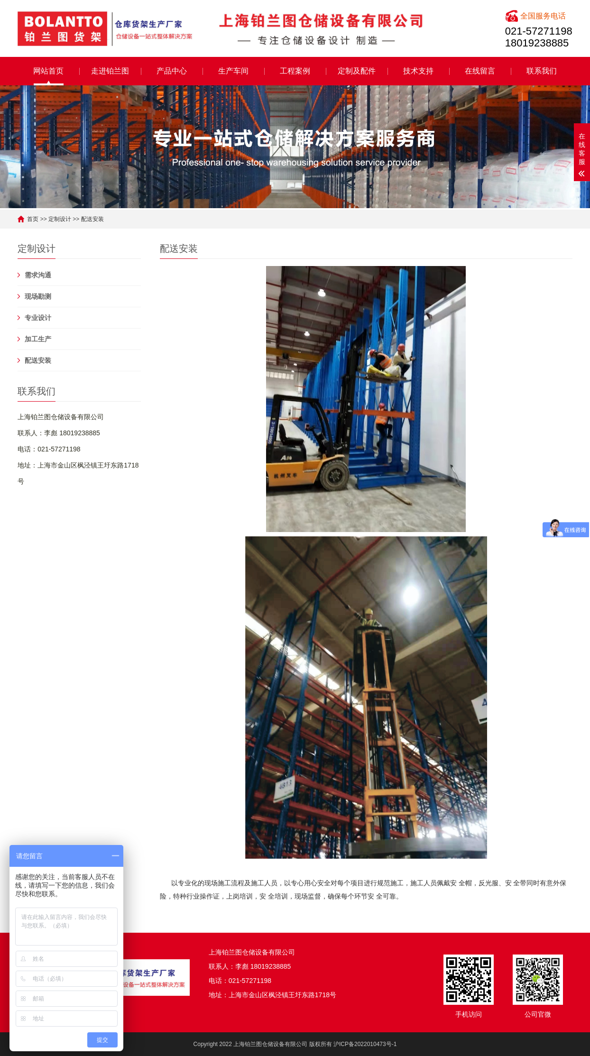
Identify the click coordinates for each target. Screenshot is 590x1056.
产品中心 (172, 71)
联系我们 (541, 71)
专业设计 (38, 317)
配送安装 (92, 219)
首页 (32, 219)
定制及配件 (357, 71)
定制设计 (59, 219)
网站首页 (48, 71)
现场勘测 (38, 296)
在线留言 (480, 71)
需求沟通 (38, 275)
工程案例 (295, 71)
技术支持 (418, 71)
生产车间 (233, 71)
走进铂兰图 (110, 71)
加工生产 (38, 339)
